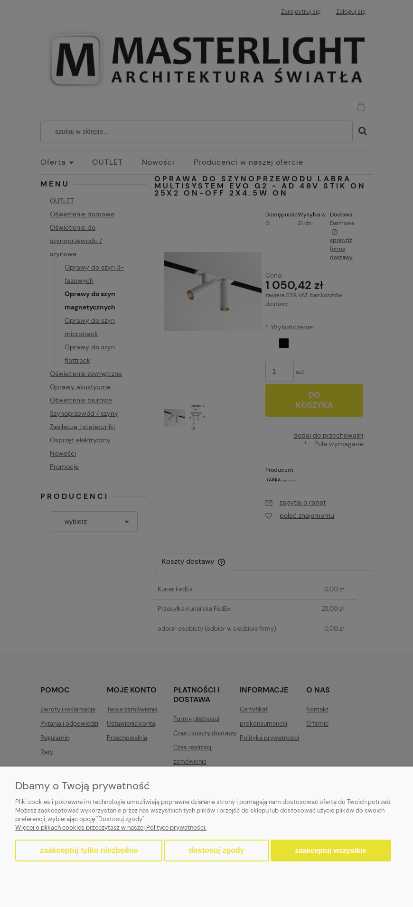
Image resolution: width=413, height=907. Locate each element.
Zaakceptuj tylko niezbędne (89, 850)
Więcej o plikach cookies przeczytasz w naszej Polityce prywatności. (110, 827)
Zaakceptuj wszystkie (330, 850)
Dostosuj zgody (216, 850)
